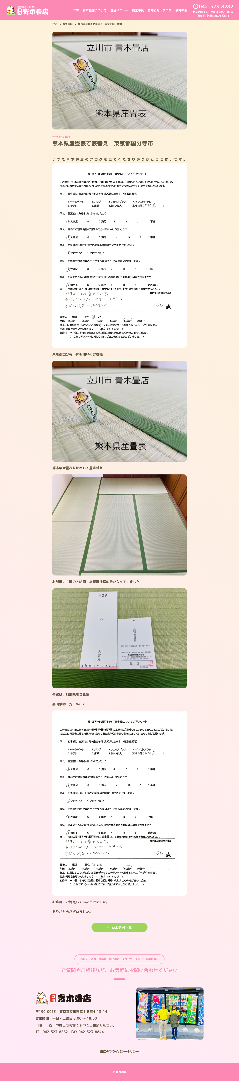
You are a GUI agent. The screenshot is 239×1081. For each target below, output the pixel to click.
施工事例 (138, 10)
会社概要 (181, 10)
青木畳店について (95, 10)
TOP (76, 10)
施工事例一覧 (121, 927)
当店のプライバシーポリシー (119, 1051)
